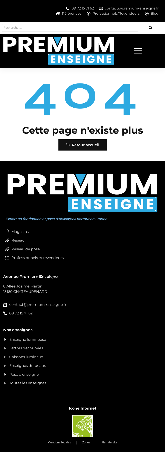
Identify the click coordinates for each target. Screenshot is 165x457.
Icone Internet (82, 413)
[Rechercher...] (69, 28)
